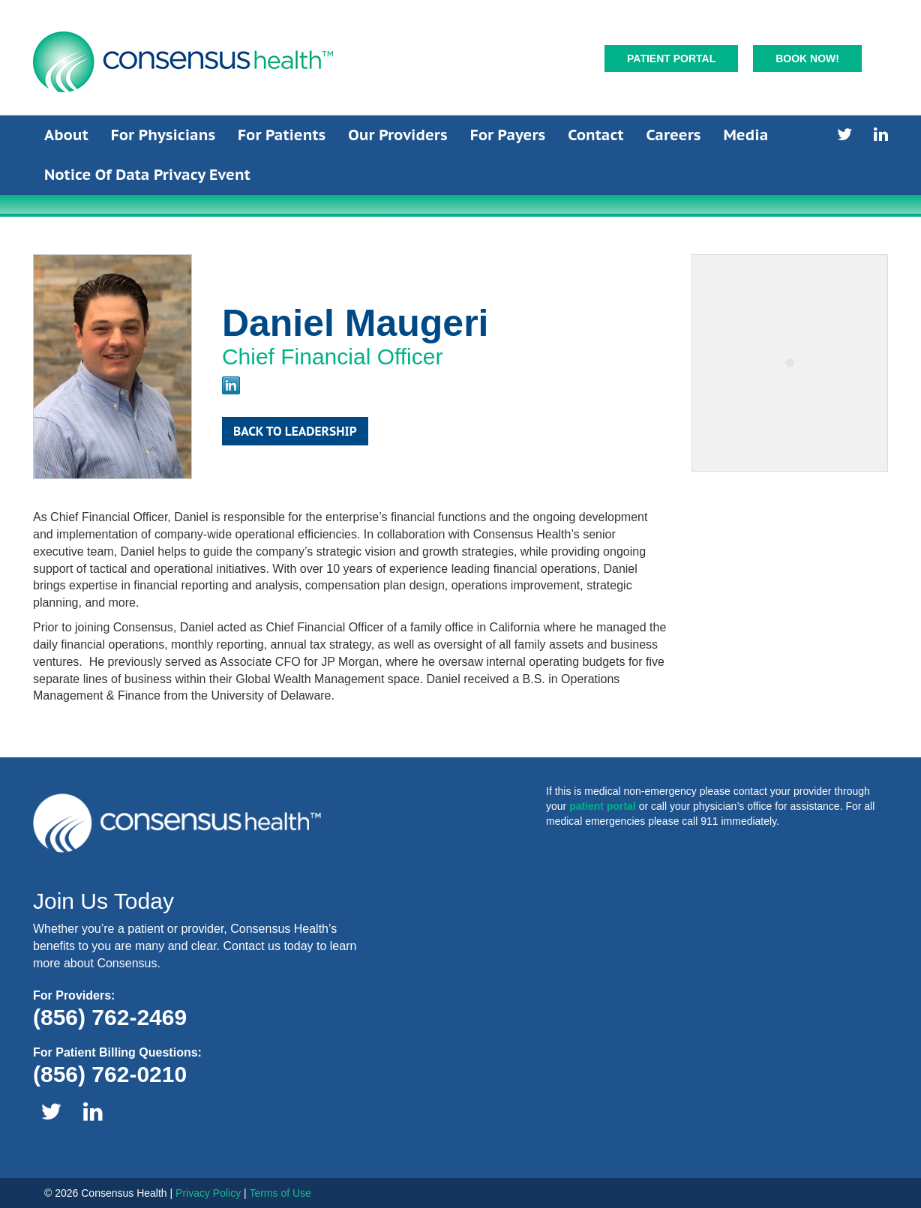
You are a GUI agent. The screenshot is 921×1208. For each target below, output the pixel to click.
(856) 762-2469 (110, 1017)
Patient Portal (671, 58)
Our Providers (397, 135)
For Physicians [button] (163, 135)
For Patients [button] (282, 135)
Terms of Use (279, 1193)
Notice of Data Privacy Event (147, 174)
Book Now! (807, 58)
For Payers (508, 135)
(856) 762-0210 (110, 1074)
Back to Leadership (295, 431)
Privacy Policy (208, 1193)
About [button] (66, 135)
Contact (595, 135)
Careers (673, 135)
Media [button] (746, 135)
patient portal (602, 806)
